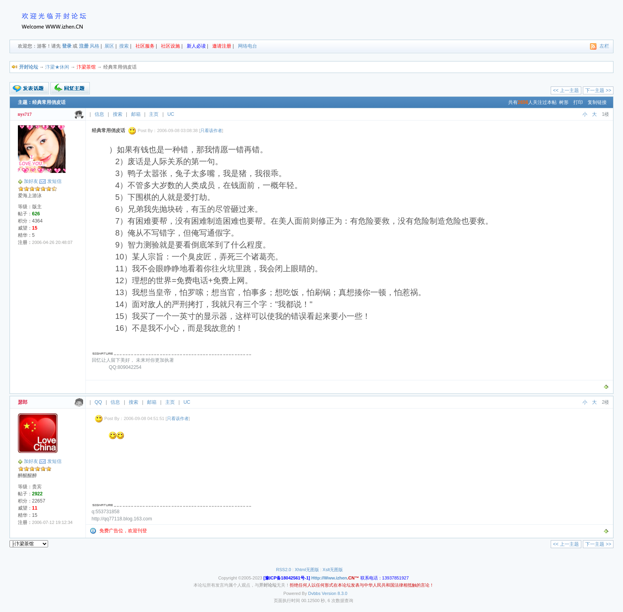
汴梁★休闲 (57, 67)
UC (170, 114)
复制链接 (597, 102)
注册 (84, 46)
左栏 (604, 46)
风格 (94, 46)
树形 (564, 102)
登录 (67, 46)
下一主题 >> (598, 90)
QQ (98, 402)
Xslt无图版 (333, 569)
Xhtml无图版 (307, 569)
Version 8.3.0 (334, 593)
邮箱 (136, 114)
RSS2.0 (283, 569)
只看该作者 (211, 130)
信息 (99, 114)
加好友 (31, 181)
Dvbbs (314, 593)
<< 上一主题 (566, 90)
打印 (578, 102)
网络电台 (247, 46)
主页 (154, 114)
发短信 (54, 181)
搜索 (124, 46)
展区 (109, 46)
